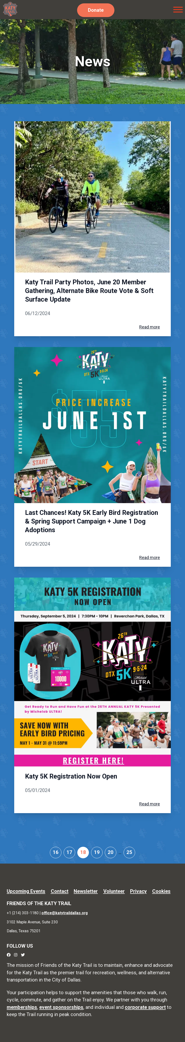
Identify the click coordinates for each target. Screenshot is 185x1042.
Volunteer (114, 891)
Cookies (161, 891)
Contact (59, 891)
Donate (96, 10)
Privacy (138, 891)
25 (129, 852)
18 (83, 852)
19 (97, 852)
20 (110, 852)
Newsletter (86, 891)
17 (69, 852)
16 (56, 852)
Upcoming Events (26, 891)
